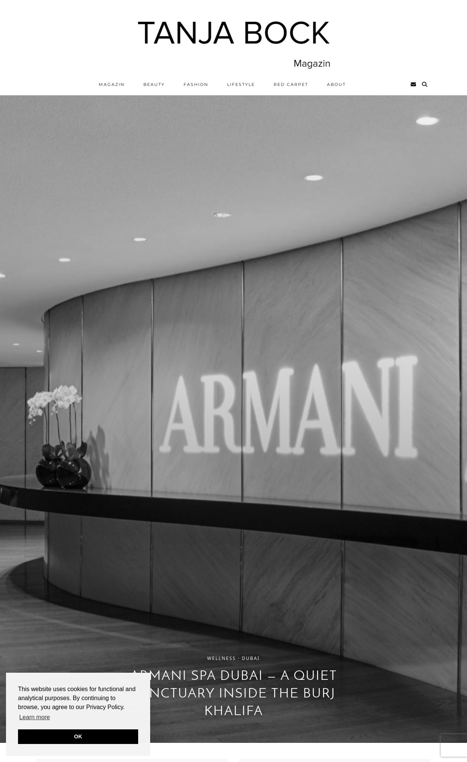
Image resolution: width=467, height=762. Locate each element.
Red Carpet (291, 84)
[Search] (425, 84)
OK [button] (78, 736)
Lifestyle (241, 84)
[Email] (414, 84)
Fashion (196, 84)
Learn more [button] (34, 717)
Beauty (154, 84)
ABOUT (336, 84)
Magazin (112, 84)
